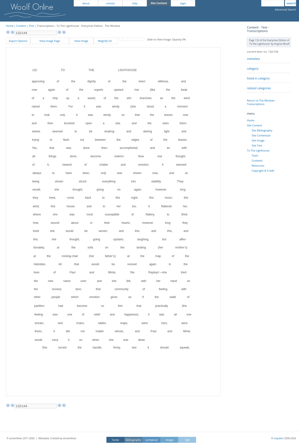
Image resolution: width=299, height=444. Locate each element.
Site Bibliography (262, 130)
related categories (259, 88)
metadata (253, 59)
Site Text (257, 145)
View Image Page (49, 41)
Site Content (254, 125)
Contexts (257, 160)
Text (31, 26)
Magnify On (105, 41)
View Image (81, 41)
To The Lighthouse (258, 150)
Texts (255, 155)
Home (9, 26)
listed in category (258, 78)
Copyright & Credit (263, 170)
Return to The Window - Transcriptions (261, 102)
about (85, 3)
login (183, 3)
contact (110, 3)
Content (21, 26)
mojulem (279, 438)
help (134, 3)
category (252, 69)
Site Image (258, 140)
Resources (258, 165)
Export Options (18, 41)
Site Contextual (261, 135)
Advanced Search (285, 9)
